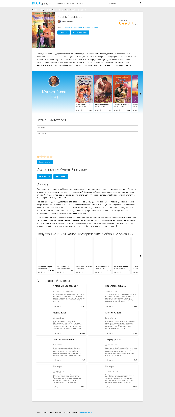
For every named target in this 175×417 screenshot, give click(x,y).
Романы (66, 27)
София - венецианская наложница (103, 267)
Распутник (80, 267)
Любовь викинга (102, 105)
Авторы (70, 3)
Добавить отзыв (45, 162)
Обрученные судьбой (46, 267)
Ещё (54, 97)
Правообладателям (85, 412)
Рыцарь (57, 366)
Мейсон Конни (67, 21)
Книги (80, 3)
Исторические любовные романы (85, 27)
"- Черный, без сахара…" (65, 286)
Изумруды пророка (122, 267)
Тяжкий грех (137, 267)
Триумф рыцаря (113, 339)
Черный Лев (59, 312)
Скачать (64, 32)
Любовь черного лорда (65, 339)
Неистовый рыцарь (115, 286)
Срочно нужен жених (122, 105)
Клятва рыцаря (113, 312)
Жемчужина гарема (84, 105)
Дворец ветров (63, 267)
